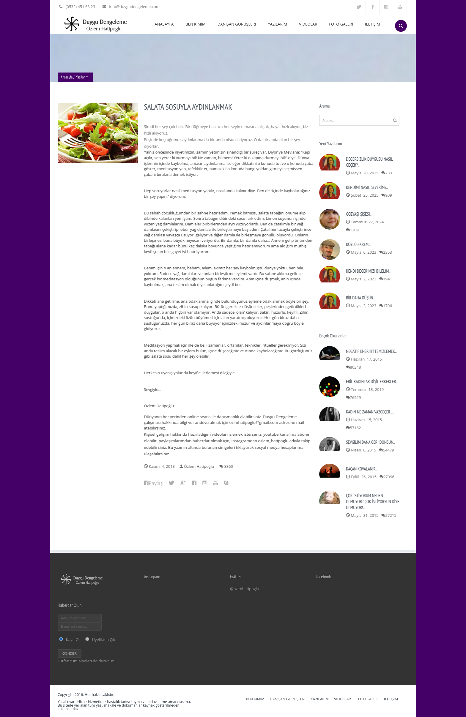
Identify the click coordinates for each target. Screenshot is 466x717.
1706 (388, 305)
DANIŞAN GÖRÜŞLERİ (237, 24)
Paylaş (156, 483)
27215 (391, 515)
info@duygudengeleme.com (133, 6)
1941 (388, 279)
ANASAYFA (164, 24)
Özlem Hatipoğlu (200, 466)
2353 (388, 252)
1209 (355, 230)
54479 (389, 450)
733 (389, 173)
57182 (356, 427)
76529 (356, 397)
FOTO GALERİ (341, 24)
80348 (356, 367)
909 (389, 195)
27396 (389, 476)
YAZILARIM (277, 24)
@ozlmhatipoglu (244, 588)
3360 (229, 466)
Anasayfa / (68, 77)
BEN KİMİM (195, 24)
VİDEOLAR (308, 24)
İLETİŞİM (372, 24)
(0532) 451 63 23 (79, 6)
